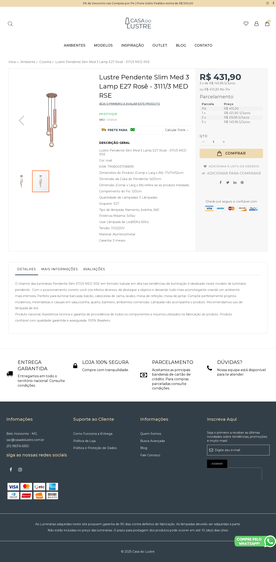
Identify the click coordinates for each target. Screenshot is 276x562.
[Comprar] (231, 153)
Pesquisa (10, 23)
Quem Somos (150, 433)
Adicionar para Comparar (234, 177)
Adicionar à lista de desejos (234, 168)
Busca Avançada (152, 441)
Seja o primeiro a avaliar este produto (129, 103)
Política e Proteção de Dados (95, 448)
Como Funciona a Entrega (92, 433)
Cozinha (45, 62)
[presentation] (234, 474)
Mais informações (59, 269)
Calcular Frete (175, 130)
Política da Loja (84, 441)
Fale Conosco (150, 455)
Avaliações (94, 269)
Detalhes (26, 269)
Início (12, 62)
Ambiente (27, 62)
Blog (143, 448)
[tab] (26, 270)
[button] (21, 111)
